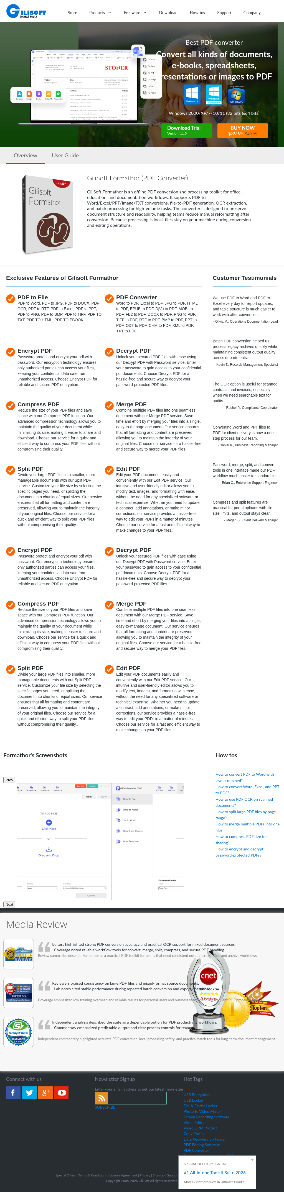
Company (252, 12)
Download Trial (189, 130)
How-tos (197, 12)
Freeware (135, 12)
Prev (9, 780)
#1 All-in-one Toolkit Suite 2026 (215, 1172)
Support (224, 12)
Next (9, 904)
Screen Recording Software (206, 1116)
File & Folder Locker (200, 1105)
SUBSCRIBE (105, 1107)
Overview (25, 155)
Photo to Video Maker (202, 1111)
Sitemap (159, 1175)
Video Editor (194, 1122)
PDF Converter (196, 1150)
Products (100, 12)
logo (26, 11)
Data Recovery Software (204, 1139)
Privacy (145, 1175)
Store (72, 12)
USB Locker (193, 1100)
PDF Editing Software (202, 1144)
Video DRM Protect (200, 1128)
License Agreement (123, 1175)
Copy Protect (195, 1133)
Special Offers (65, 1175)
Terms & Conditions (92, 1175)
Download (168, 12)
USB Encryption (197, 1094)
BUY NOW (243, 131)
